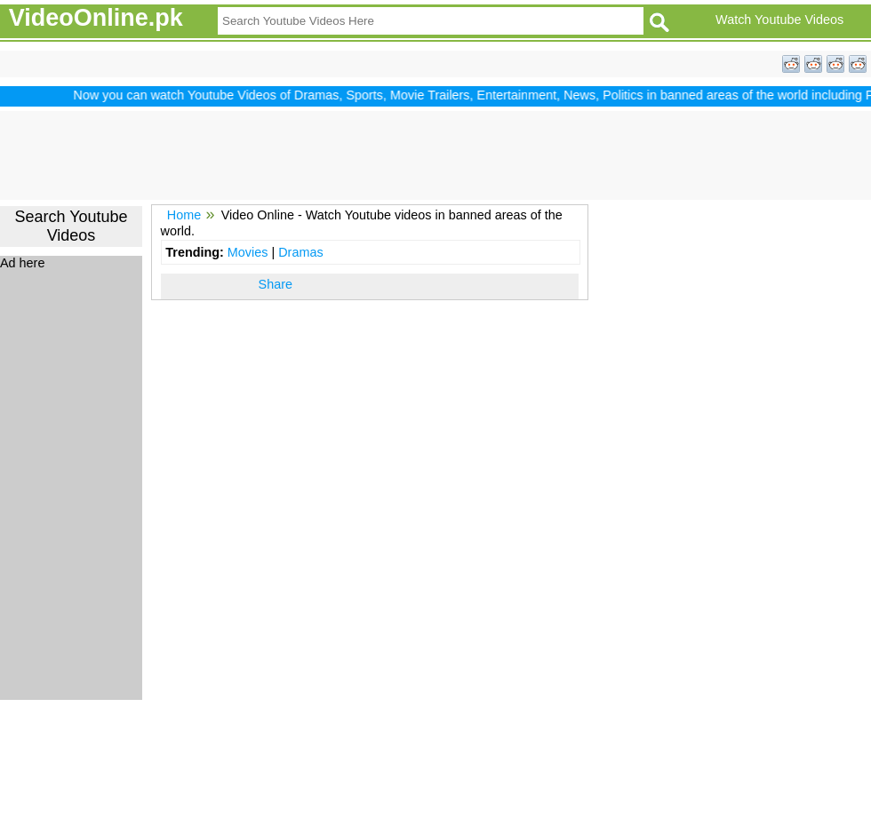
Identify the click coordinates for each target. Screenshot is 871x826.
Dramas (300, 252)
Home (184, 215)
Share (275, 284)
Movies (248, 252)
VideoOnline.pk (96, 17)
